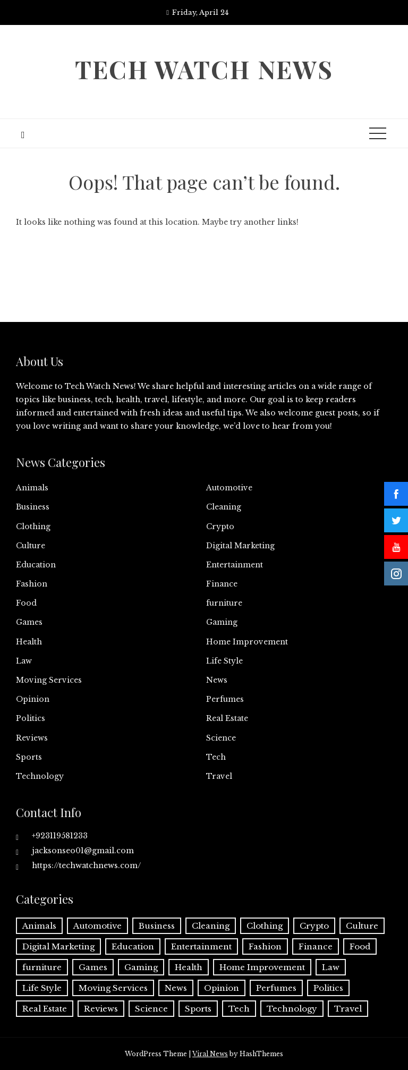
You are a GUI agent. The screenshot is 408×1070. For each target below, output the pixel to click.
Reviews (32, 738)
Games (29, 622)
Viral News (210, 1054)
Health (29, 642)
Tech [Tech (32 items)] (239, 1009)
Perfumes (225, 699)
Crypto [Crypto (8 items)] (314, 926)
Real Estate (227, 718)
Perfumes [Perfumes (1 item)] (276, 988)
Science (221, 738)
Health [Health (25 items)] (188, 967)
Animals (32, 487)
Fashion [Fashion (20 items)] (265, 946)
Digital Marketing (240, 545)
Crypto (220, 526)
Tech (216, 757)
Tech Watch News (204, 69)
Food (26, 603)
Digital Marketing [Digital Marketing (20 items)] (58, 946)
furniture (224, 603)
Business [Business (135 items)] (157, 926)
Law (24, 661)
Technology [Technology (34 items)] (292, 1009)
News (216, 680)
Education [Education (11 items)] (133, 946)
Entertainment (234, 565)
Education (36, 565)
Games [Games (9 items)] (93, 967)
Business (32, 507)
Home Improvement (247, 642)
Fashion (31, 584)
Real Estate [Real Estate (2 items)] (44, 1009)
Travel (219, 776)
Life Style (224, 661)
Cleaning (223, 507)
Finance (221, 584)
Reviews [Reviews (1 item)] (101, 1009)
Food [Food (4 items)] (360, 946)
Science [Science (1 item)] (151, 1009)
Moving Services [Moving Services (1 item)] (113, 988)
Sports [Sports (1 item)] (198, 1009)
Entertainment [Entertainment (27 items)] (201, 946)
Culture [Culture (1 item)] (362, 926)
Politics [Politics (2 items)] (328, 988)
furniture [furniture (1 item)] (42, 967)
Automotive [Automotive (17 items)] (97, 926)
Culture (30, 545)
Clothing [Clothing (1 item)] (264, 926)
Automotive (229, 487)
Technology (40, 776)
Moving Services (49, 680)
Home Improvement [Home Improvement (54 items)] (262, 967)
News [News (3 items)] (176, 988)
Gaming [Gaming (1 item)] (141, 967)
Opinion (32, 699)
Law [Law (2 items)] (330, 967)
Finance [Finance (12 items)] (316, 946)
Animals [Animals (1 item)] (39, 926)
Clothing (33, 526)
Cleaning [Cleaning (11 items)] (211, 926)
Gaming (221, 622)
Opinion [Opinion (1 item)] (221, 988)
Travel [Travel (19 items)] (348, 1009)
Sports (29, 757)
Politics (30, 718)
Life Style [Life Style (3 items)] (42, 988)
